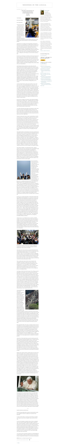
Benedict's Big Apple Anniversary (45, 73)
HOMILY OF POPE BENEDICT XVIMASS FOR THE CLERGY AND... (45, 70)
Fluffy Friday (42, 85)
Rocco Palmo (47, 10)
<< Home (18, 442)
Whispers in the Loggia (34, 5)
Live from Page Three (43, 55)
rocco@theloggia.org (43, 63)
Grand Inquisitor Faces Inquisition (45, 68)
